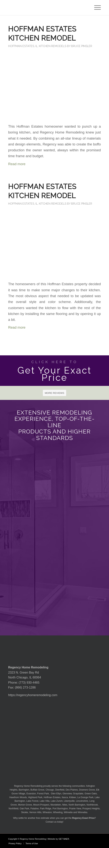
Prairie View (75, 808)
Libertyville (69, 801)
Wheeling (57, 812)
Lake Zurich (57, 801)
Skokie (24, 812)
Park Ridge (45, 808)
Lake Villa (45, 801)
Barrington (24, 789)
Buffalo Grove (37, 789)
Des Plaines (72, 789)
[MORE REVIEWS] (54, 393)
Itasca (65, 797)
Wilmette (68, 812)
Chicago (50, 789)
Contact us (51, 822)
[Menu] (95, 7)
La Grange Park (85, 797)
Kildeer (72, 797)
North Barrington (77, 804)
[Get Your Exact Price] (54, 370)
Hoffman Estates (52, 797)
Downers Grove (87, 789)
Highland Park (35, 797)
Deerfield (59, 789)
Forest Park (43, 793)
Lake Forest (32, 801)
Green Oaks (91, 793)
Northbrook (92, 804)
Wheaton (47, 812)
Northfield (13, 808)
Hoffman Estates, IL (23, 46)
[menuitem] (95, 7)
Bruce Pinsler (81, 46)
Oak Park (24, 808)
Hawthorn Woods (18, 797)
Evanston (31, 793)
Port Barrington (60, 808)
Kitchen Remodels (52, 46)
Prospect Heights (91, 808)
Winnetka (82, 812)
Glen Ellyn (55, 793)
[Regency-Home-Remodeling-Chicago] (45, 7)
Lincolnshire (82, 801)
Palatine (34, 808)
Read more (16, 164)
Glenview (67, 793)
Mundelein (56, 804)
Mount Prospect (41, 804)
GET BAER (63, 839)
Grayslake (78, 793)
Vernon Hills (35, 812)
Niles (64, 804)
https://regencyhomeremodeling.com (32, 695)
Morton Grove (25, 804)
